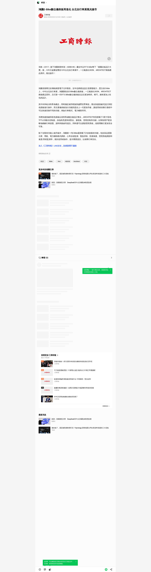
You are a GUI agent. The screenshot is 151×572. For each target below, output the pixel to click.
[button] (40, 569)
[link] (45, 569)
